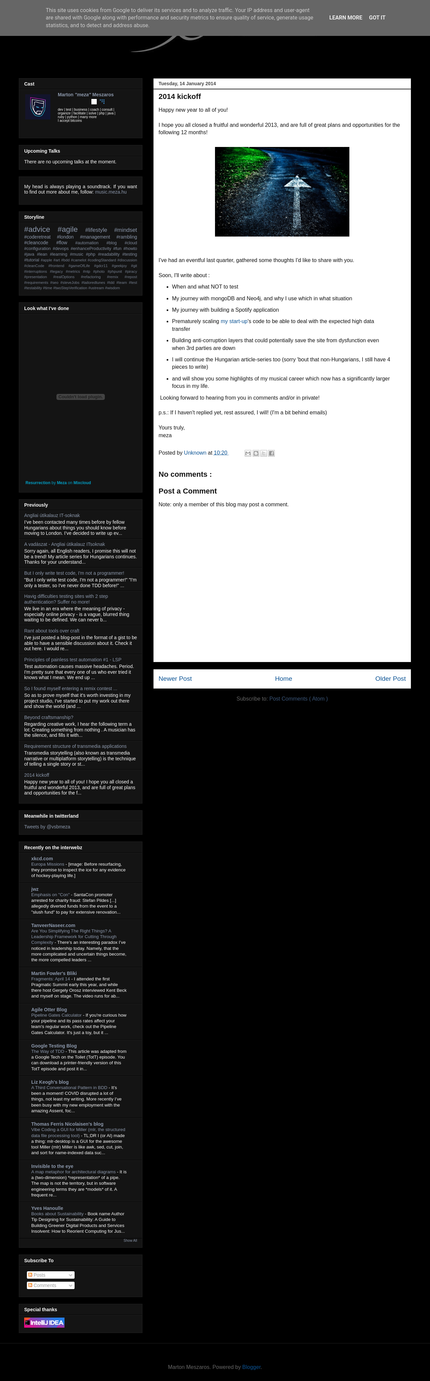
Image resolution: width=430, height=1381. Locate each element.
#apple (47, 260)
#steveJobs (71, 282)
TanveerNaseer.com (53, 925)
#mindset (125, 230)
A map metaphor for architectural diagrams (74, 1171)
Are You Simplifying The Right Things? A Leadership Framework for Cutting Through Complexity (74, 936)
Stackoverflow (110, 101)
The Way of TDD (48, 1051)
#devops (62, 248)
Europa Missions (48, 864)
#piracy (131, 271)
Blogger (251, 1367)
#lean (43, 254)
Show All (130, 1240)
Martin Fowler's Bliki (54, 973)
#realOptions (67, 277)
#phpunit (116, 271)
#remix (115, 277)
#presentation (38, 277)
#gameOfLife (81, 266)
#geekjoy (121, 266)
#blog (115, 243)
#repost (131, 277)
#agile (71, 229)
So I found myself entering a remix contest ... (70, 688)
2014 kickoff (36, 775)
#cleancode (40, 242)
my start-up (234, 321)
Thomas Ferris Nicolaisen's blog (67, 1124)
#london (68, 237)
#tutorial (32, 260)
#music (78, 254)
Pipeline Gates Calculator (57, 1015)
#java (30, 254)
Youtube (85, 101)
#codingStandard (103, 260)
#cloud (131, 243)
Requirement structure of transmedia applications (75, 746)
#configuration (38, 248)
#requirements (37, 282)
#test (133, 282)
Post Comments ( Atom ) (298, 699)
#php (92, 254)
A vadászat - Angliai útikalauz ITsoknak (64, 544)
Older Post (390, 678)
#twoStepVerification (70, 288)
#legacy (58, 271)
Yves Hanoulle (47, 1208)
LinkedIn (77, 101)
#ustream (96, 288)
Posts (36, 1275)
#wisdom (112, 288)
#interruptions (37, 271)
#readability (110, 254)
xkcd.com (42, 858)
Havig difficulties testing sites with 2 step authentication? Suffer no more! (66, 599)
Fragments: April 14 (51, 978)
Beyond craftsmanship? (48, 717)
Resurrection (38, 482)
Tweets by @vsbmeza (47, 826)
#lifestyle (99, 230)
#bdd (66, 260)
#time (48, 288)
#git (134, 266)
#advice (41, 229)
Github (94, 101)
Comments (42, 1285)
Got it (377, 17)
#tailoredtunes (94, 282)
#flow (65, 242)
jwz (35, 889)
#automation (90, 243)
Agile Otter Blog (49, 1009)
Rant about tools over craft (51, 630)
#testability (33, 288)
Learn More (345, 17)
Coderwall (102, 101)
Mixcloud (82, 482)
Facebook (69, 101)
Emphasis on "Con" (51, 894)
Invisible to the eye (52, 1166)
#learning (60, 254)
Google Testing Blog (54, 1045)
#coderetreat (40, 237)
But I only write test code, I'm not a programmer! (74, 573)
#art (57, 260)
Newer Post (175, 678)
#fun (118, 248)
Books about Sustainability (58, 1213)
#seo (55, 282)
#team (123, 282)
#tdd (112, 282)
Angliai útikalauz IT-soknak (52, 515)
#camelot (79, 260)
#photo (100, 271)
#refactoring (94, 277)
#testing (129, 254)
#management (98, 237)
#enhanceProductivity (92, 248)
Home (283, 678)
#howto (130, 248)
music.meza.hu (111, 192)
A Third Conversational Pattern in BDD (70, 1087)
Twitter (60, 101)
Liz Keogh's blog (50, 1082)
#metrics (74, 271)
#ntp (88, 271)
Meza (62, 482)
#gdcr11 (103, 266)
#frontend (58, 266)
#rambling (127, 237)
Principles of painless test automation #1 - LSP (73, 659)
